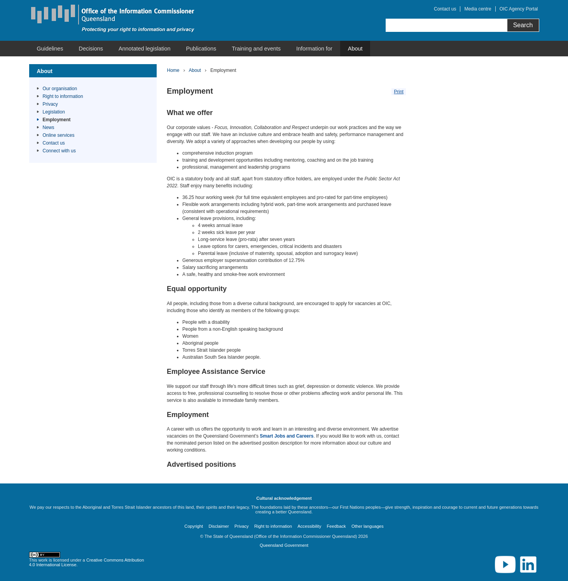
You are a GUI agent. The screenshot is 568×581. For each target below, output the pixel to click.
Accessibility (309, 526)
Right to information (63, 96)
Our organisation (60, 88)
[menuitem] (50, 48)
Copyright (193, 526)
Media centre (477, 9)
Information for (314, 48)
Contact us (445, 9)
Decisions (91, 48)
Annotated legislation (145, 48)
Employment (57, 119)
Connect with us (59, 151)
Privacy (50, 104)
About (355, 48)
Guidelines (50, 48)
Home (173, 70)
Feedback (336, 526)
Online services (59, 135)
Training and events (256, 48)
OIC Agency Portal (519, 9)
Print (399, 91)
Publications (201, 48)
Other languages (367, 526)
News (48, 127)
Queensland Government (284, 545)
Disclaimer (218, 526)
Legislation (54, 112)
